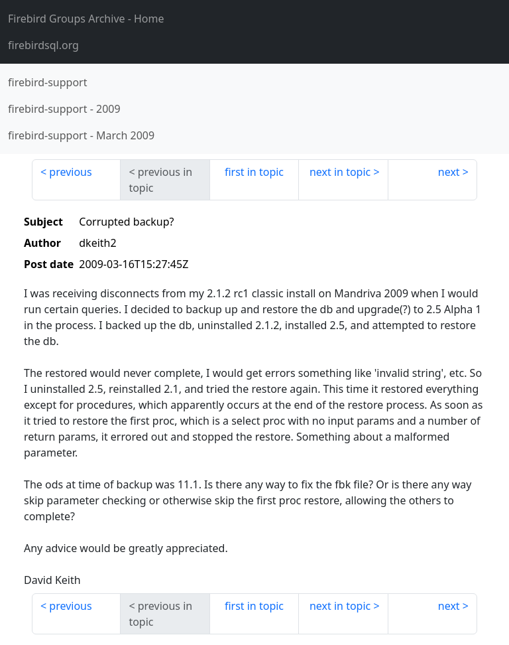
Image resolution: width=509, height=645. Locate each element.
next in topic (340, 172)
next (449, 172)
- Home (86, 18)
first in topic (254, 172)
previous (70, 172)
